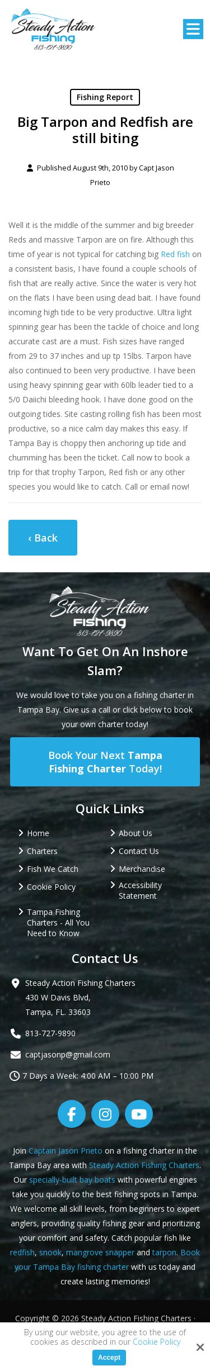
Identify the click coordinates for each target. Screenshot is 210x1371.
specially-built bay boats (72, 1179)
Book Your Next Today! (105, 761)
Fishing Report (105, 97)
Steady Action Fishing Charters (144, 1165)
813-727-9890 (50, 1033)
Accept (109, 1357)
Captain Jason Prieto (65, 1150)
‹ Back (43, 537)
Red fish (175, 254)
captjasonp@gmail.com (67, 1054)
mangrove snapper (100, 1252)
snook (50, 1252)
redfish (22, 1252)
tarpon (164, 1252)
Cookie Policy (156, 1342)
